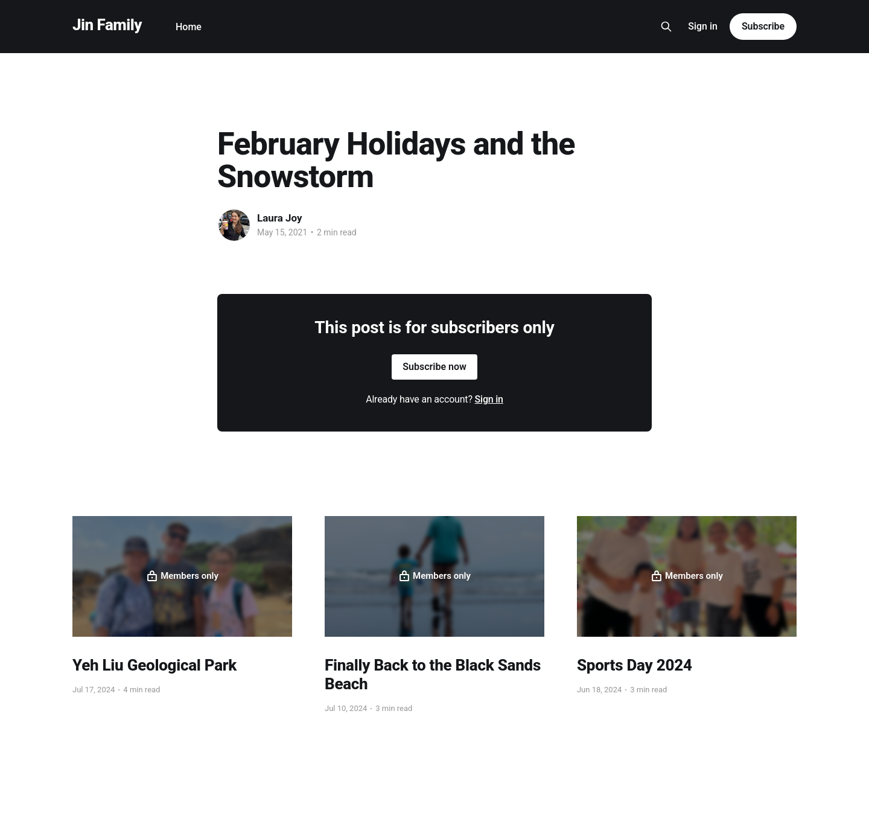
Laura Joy (279, 218)
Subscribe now (434, 366)
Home (189, 27)
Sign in (703, 26)
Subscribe (763, 26)
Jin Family (107, 25)
